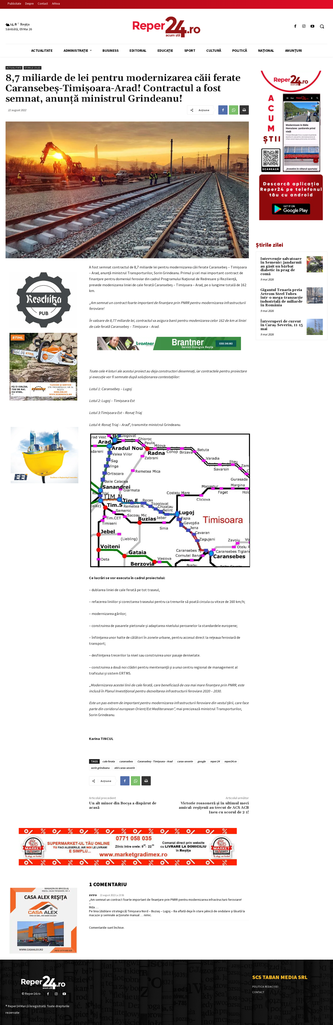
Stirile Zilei (32, 68)
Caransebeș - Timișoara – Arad (155, 761)
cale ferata (108, 761)
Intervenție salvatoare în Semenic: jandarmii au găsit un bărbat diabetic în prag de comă (281, 266)
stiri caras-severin (124, 768)
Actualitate (14, 68)
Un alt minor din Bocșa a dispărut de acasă (122, 805)
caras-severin (185, 761)
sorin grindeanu (100, 768)
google (201, 761)
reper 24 (215, 761)
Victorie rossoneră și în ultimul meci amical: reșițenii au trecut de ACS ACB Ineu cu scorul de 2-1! (214, 807)
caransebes (126, 761)
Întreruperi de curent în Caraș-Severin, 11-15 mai (281, 325)
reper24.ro (230, 761)
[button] (321, 26)
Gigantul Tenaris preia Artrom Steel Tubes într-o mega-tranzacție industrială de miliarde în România (281, 297)
